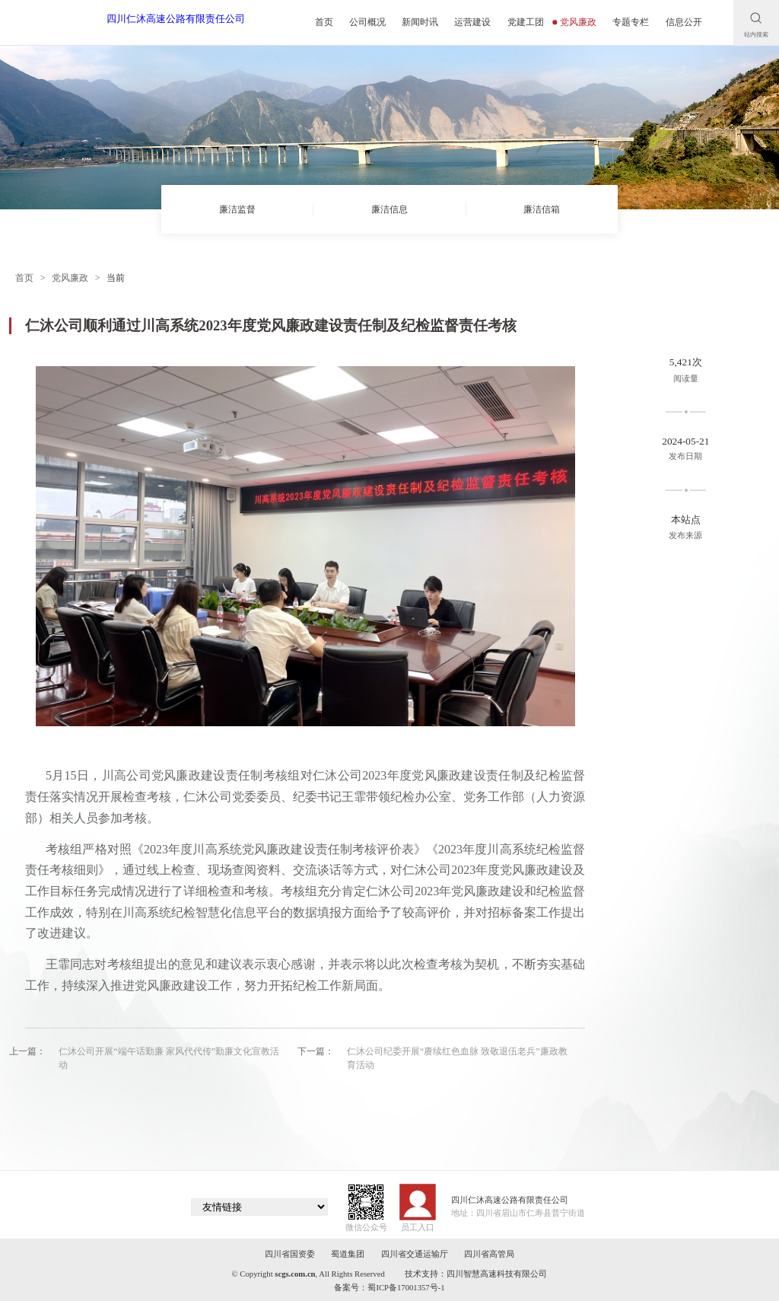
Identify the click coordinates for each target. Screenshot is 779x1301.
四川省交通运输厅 (414, 1254)
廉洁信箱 (541, 209)
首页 (324, 22)
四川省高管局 (489, 1254)
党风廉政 (574, 22)
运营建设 (472, 22)
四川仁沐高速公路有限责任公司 (176, 18)
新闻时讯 (420, 22)
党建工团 (525, 22)
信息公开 (684, 22)
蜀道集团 (347, 1254)
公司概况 (367, 22)
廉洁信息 (389, 209)
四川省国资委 (290, 1254)
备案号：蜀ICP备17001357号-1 (389, 1287)
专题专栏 (630, 22)
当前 (116, 278)
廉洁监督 (237, 209)
